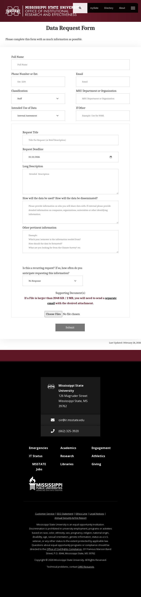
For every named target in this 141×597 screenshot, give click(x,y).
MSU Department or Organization (96, 91)
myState (95, 6)
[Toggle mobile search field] (80, 8)
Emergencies (38, 449)
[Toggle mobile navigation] (133, 8)
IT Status (35, 457)
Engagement (101, 449)
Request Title (30, 132)
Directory (110, 6)
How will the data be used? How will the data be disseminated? (60, 198)
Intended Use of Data (24, 108)
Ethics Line (81, 513)
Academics (68, 449)
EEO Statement (65, 513)
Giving (96, 466)
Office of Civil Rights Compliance (64, 549)
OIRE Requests (86, 566)
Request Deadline (33, 149)
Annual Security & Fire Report (70, 518)
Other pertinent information (40, 227)
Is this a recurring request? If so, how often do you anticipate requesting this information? (52, 270)
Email (79, 74)
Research (67, 457)
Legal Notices (97, 513)
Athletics (98, 457)
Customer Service (45, 513)
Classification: (19, 91)
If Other (80, 108)
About (123, 6)
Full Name (17, 57)
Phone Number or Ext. (24, 74)
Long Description (33, 166)
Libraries (66, 466)
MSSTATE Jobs (37, 467)
